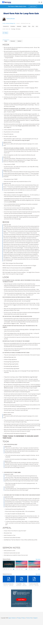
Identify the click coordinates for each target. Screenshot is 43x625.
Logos (9, 618)
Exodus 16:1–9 (6, 26)
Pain (33, 26)
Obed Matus (18, 585)
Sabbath (24, 26)
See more (38, 559)
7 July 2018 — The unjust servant (24, 584)
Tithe (29, 26)
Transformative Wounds (34, 584)
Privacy (23, 618)
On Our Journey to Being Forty (9, 23)
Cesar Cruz (5, 585)
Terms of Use (29, 618)
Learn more (33, 6)
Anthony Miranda (10, 18)
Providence (13, 26)
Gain (37, 26)
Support (36, 618)
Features (14, 618)
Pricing (18, 618)
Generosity (19, 26)
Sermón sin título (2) (8, 584)
